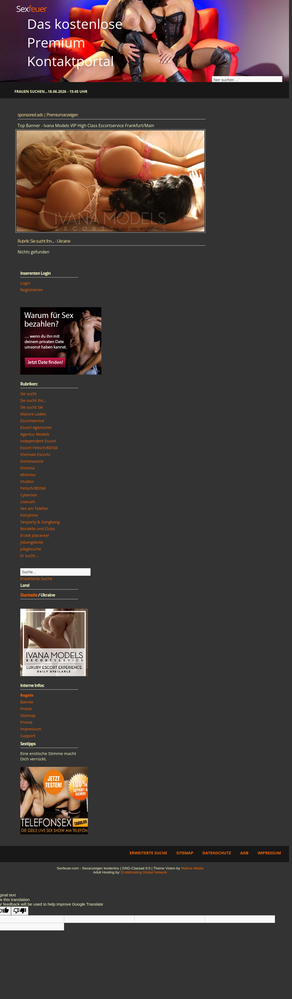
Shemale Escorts (35, 454)
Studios (27, 481)
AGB (244, 852)
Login (25, 283)
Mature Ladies (33, 413)
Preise (26, 708)
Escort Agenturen (36, 427)
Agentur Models (34, 434)
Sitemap (27, 715)
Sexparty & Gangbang (40, 521)
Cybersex (28, 494)
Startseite (29, 595)
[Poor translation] (19, 910)
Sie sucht (28, 393)
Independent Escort (38, 440)
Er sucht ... (29, 555)
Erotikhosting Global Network (144, 872)
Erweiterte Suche (36, 578)
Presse (26, 722)
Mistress (28, 474)
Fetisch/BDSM (32, 488)
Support (27, 735)
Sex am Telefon (34, 508)
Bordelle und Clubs (37, 528)
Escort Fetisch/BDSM (39, 447)
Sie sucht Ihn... (33, 400)
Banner (27, 702)
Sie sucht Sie (31, 407)
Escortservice (32, 420)
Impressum (30, 729)
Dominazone (32, 461)
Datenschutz (217, 852)
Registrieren (31, 289)
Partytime (29, 515)
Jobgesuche (30, 548)
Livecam (27, 501)
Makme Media (192, 868)
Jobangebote (31, 542)
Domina (27, 467)
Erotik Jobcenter (34, 535)
